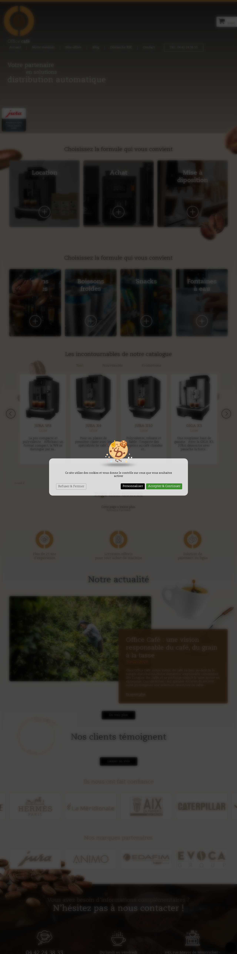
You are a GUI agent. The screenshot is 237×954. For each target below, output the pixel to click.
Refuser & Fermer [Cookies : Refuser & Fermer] (71, 486)
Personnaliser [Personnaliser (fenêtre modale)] (133, 486)
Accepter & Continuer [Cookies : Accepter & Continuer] (164, 486)
